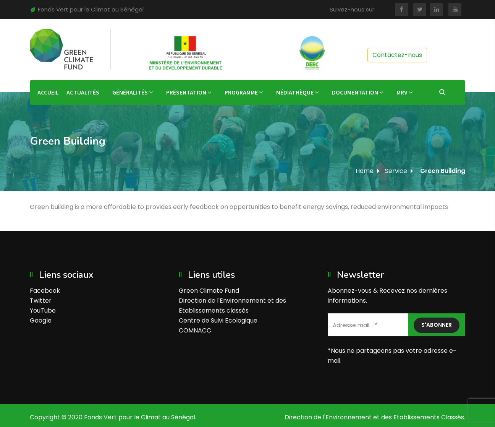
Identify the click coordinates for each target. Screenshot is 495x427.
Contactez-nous (397, 55)
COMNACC (195, 330)
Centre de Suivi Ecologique (218, 320)
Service (396, 170)
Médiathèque (295, 92)
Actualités (82, 92)
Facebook (45, 290)
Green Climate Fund (209, 290)
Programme (241, 92)
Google (41, 320)
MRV (402, 92)
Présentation (186, 92)
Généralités (130, 92)
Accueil (48, 92)
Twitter (41, 300)
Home (365, 170)
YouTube (43, 310)
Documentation (355, 92)
